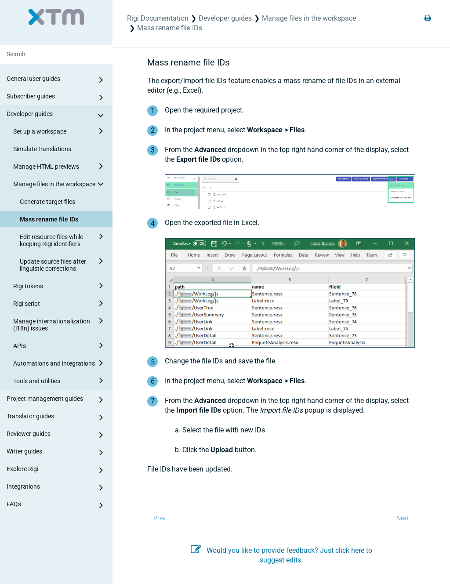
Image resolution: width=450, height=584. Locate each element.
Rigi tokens (59, 285)
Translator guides (56, 417)
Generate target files (47, 201)
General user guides (56, 80)
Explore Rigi (56, 470)
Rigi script (59, 303)
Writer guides (56, 452)
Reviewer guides (56, 435)
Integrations (56, 487)
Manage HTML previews (59, 166)
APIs (59, 345)
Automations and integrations (59, 363)
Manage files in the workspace (59, 183)
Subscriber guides (56, 97)
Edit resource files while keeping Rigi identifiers (63, 239)
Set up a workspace (59, 131)
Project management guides (56, 400)
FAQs (56, 505)
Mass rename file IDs (49, 219)
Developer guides (56, 115)
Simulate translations (42, 148)
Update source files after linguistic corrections (63, 263)
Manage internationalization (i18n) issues (59, 323)
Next (402, 518)
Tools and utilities (59, 380)
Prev (159, 518)
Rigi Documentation (158, 18)
